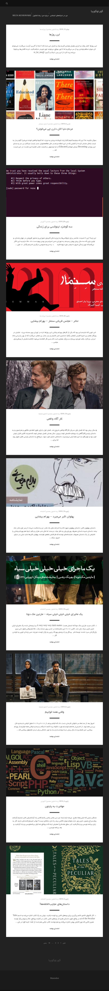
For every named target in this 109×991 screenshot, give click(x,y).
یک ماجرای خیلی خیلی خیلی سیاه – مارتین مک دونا (54, 609)
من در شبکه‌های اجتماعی (56, 11)
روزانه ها (42, 24)
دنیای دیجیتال (43, 119)
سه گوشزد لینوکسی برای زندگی (54, 222)
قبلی (64, 938)
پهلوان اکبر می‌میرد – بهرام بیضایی (54, 512)
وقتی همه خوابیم (54, 707)
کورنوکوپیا (97, 11)
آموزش (42, 217)
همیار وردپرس (49, 988)
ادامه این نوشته (54, 54)
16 (49, 938)
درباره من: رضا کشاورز (39, 11)
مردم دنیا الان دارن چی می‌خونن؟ (54, 124)
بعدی (45, 938)
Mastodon (54, 973)
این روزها (54, 30)
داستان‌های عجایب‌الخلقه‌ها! (54, 899)
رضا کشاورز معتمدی (53, 24)
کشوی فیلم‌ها (42, 409)
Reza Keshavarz (21, 11)
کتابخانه (42, 506)
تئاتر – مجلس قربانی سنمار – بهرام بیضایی (54, 316)
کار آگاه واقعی (54, 414)
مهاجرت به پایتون (54, 801)
